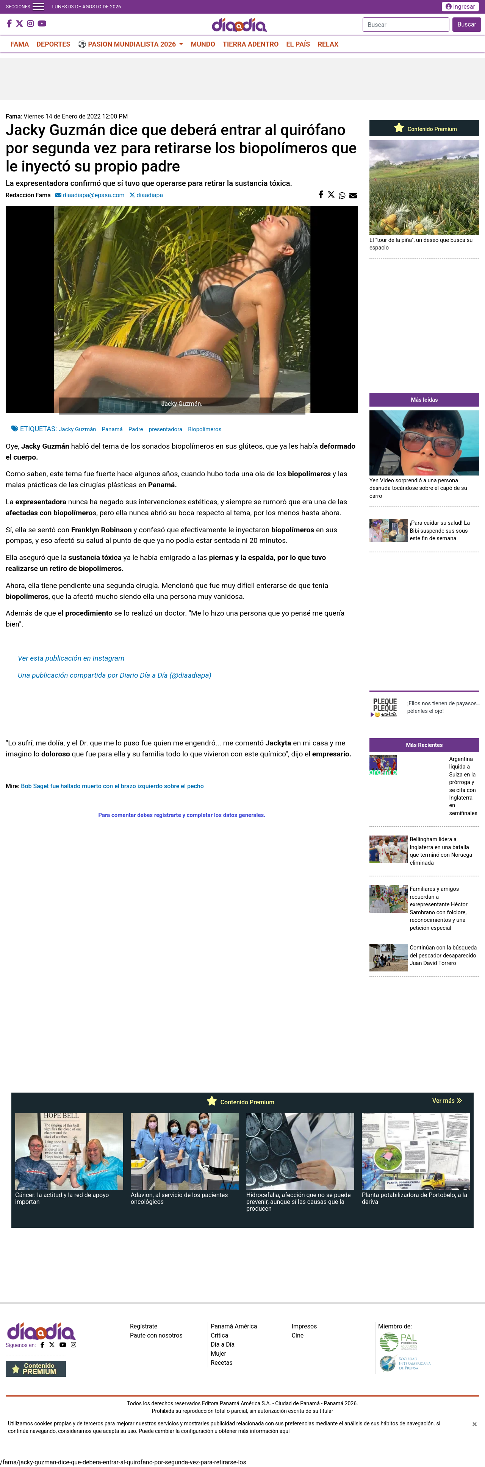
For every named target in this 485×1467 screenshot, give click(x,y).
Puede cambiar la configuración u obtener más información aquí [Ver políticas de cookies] (214, 1431)
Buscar (466, 24)
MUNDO (203, 44)
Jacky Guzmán (77, 429)
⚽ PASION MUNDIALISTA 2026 (128, 44)
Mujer (218, 1353)
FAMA (20, 44)
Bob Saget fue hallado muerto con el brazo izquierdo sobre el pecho (112, 786)
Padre (135, 429)
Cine (298, 1335)
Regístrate (143, 1326)
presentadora (165, 429)
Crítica (219, 1335)
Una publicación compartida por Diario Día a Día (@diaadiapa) (114, 675)
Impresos (304, 1326)
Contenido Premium (424, 129)
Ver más (447, 1100)
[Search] (406, 24)
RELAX (328, 44)
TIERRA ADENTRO (251, 44)
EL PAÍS (298, 44)
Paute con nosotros (156, 1335)
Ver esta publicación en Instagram (71, 658)
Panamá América (234, 1326)
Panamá (112, 429)
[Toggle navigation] (38, 7)
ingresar (460, 6)
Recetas (221, 1362)
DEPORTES (53, 44)
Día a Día (223, 1344)
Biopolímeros (204, 429)
